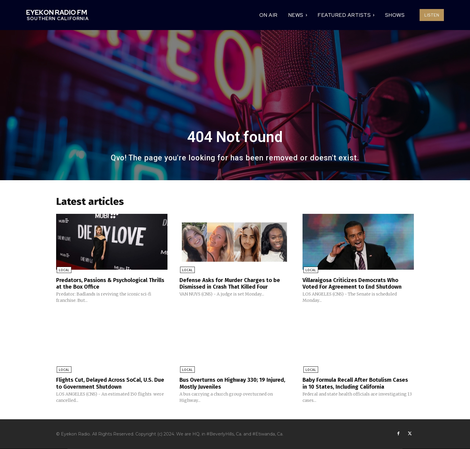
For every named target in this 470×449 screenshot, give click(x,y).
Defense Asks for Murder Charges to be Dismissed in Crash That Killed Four (233, 283)
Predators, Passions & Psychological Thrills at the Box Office (105, 283)
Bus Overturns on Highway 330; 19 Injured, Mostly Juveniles (225, 383)
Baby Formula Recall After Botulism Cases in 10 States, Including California (356, 383)
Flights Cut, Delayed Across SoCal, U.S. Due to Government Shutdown (108, 383)
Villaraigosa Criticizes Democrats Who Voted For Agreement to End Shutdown (356, 283)
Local (63, 270)
